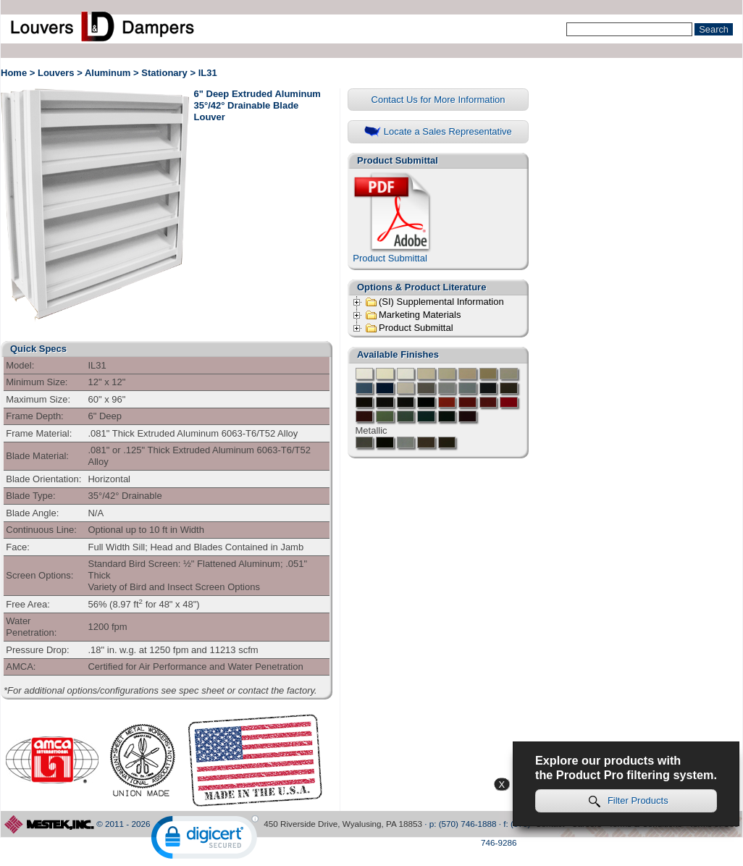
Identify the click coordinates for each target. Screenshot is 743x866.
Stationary (164, 72)
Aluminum (108, 72)
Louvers (56, 72)
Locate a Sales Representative (438, 132)
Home (14, 72)
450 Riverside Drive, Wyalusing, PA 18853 (343, 823)
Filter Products (628, 801)
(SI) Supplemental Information (434, 302)
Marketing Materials (413, 315)
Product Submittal (394, 217)
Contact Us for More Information (438, 99)
